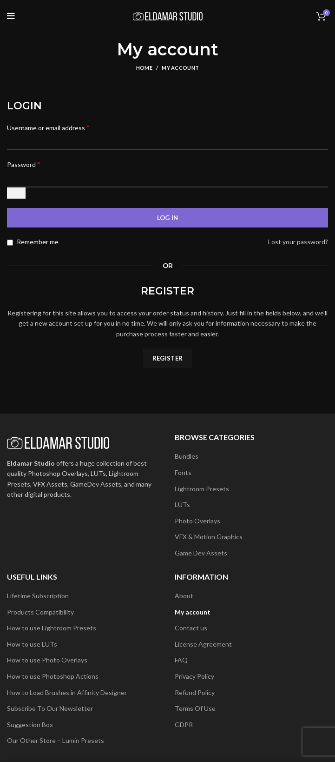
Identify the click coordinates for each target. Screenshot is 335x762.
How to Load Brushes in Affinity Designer (67, 692)
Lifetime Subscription (38, 596)
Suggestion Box (30, 725)
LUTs (182, 504)
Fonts (183, 472)
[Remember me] (10, 243)
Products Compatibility (40, 612)
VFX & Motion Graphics (209, 537)
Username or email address (48, 127)
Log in (167, 217)
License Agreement (203, 644)
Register (167, 358)
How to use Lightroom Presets (51, 628)
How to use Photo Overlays (47, 660)
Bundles (186, 456)
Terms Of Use (195, 708)
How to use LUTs (32, 644)
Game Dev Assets (201, 553)
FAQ (181, 660)
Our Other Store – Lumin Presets (55, 740)
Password (23, 164)
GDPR (184, 725)
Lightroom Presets (202, 489)
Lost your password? (298, 242)
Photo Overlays (197, 521)
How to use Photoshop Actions (53, 676)
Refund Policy (195, 692)
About (184, 596)
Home (144, 68)
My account (192, 612)
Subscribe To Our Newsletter (50, 708)
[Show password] (16, 193)
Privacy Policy (194, 676)
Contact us (191, 628)
